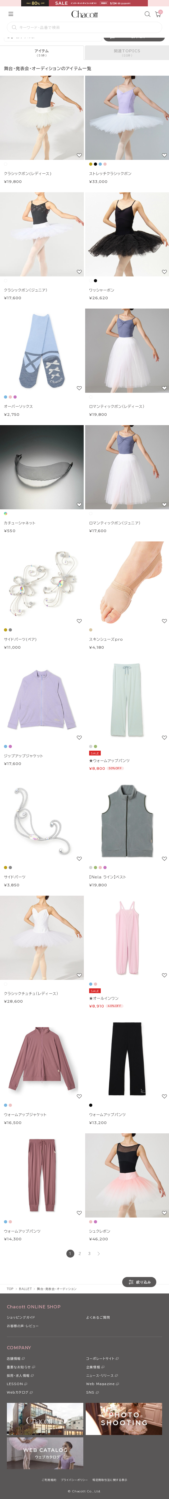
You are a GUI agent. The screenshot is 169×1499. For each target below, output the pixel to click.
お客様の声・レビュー (23, 1325)
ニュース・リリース (100, 1375)
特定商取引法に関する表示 (110, 1480)
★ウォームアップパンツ (109, 761)
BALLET (25, 1288)
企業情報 (93, 1367)
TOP (10, 1288)
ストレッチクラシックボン (110, 174)
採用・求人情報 (18, 1375)
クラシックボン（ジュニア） (26, 290)
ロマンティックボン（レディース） (117, 406)
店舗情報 (14, 1358)
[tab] (42, 52)
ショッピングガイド (21, 1317)
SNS (90, 1392)
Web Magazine (100, 1383)
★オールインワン (104, 998)
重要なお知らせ (19, 1367)
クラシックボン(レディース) (28, 174)
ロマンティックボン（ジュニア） (115, 523)
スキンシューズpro (106, 639)
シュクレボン (100, 1231)
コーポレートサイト (100, 1358)
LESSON (15, 1383)
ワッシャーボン (102, 290)
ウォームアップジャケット (25, 1115)
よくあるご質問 (98, 1317)
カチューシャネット (20, 523)
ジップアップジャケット (23, 756)
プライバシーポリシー (74, 1480)
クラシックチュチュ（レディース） (31, 994)
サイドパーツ (15, 877)
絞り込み (139, 1282)
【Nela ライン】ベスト (108, 877)
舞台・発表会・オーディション (56, 1288)
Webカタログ (18, 1392)
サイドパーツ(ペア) (20, 639)
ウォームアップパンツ (107, 1115)
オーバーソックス (18, 406)
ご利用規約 (49, 1480)
